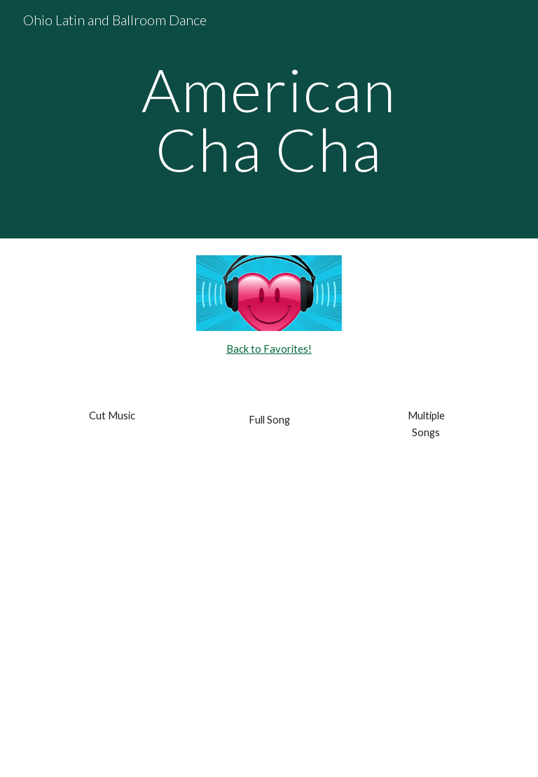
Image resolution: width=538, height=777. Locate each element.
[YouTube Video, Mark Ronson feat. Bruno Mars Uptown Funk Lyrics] (268, 461)
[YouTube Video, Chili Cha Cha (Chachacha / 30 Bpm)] (268, 682)
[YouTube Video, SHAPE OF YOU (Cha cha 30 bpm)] (268, 627)
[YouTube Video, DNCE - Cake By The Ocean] (268, 516)
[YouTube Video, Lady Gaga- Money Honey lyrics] (268, 572)
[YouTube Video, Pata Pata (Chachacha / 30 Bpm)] (268, 738)
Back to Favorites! (269, 349)
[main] (269, 119)
